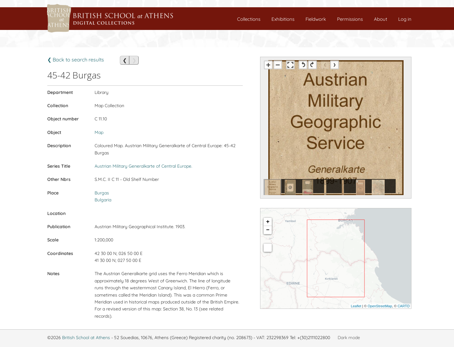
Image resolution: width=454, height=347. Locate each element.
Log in (404, 19)
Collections (248, 19)
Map (99, 132)
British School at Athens (86, 337)
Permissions (350, 19)
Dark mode (349, 337)
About (380, 19)
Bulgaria (103, 200)
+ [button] (268, 222)
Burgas (102, 193)
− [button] (268, 230)
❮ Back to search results (75, 59)
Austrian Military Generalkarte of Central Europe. (143, 166)
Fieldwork (316, 19)
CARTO (404, 306)
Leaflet (356, 306)
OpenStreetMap (380, 306)
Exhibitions (282, 19)
